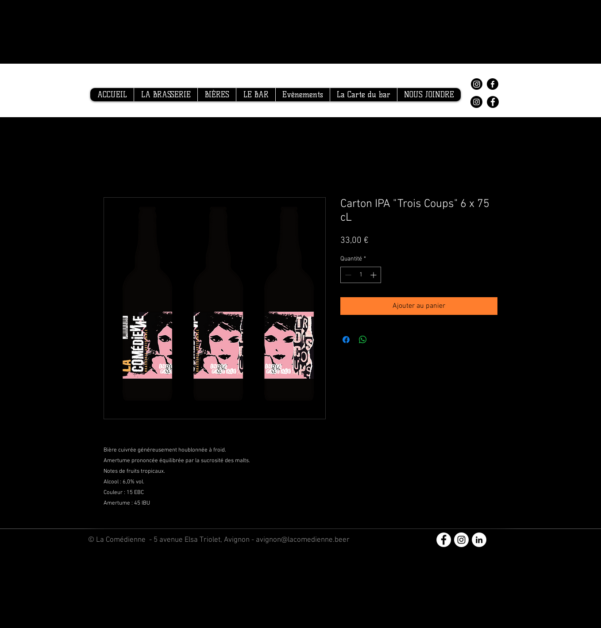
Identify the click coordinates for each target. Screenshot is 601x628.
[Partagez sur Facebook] (346, 339)
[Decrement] (347, 275)
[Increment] (374, 275)
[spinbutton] (361, 275)
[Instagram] (476, 84)
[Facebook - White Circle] (443, 539)
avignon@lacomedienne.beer (303, 540)
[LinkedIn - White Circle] (479, 539)
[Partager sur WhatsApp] (363, 339)
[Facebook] (492, 84)
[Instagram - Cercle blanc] (461, 539)
